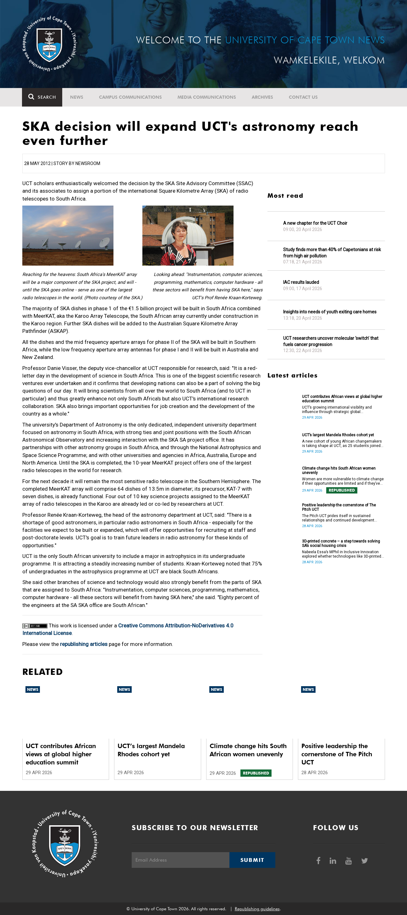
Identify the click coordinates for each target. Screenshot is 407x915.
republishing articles (83, 644)
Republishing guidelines (257, 908)
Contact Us (303, 97)
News (77, 97)
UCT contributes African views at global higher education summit (342, 398)
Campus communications (130, 97)
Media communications (207, 97)
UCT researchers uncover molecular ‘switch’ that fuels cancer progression (330, 341)
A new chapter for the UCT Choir (315, 223)
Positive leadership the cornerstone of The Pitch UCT (339, 507)
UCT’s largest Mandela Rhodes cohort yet (338, 435)
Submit (252, 860)
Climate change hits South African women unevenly (339, 470)
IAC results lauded (301, 282)
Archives (262, 97)
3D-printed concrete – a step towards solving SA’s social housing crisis (341, 543)
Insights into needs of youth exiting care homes (330, 311)
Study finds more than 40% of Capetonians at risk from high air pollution (332, 252)
